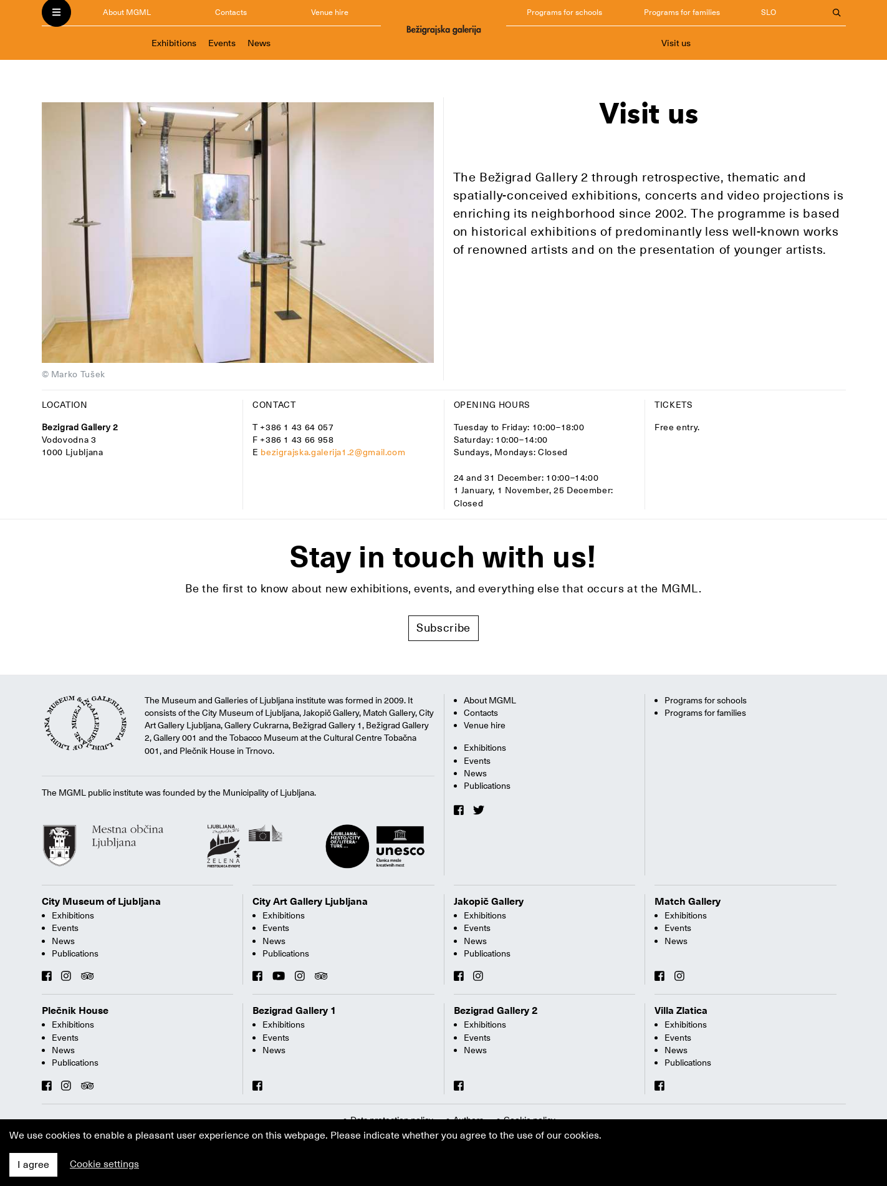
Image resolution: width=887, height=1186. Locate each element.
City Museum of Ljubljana (101, 901)
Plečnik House (75, 1011)
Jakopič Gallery (489, 901)
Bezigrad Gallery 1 (294, 1011)
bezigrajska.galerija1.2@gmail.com (333, 452)
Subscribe (443, 627)
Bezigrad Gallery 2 (496, 1011)
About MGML (127, 12)
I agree (33, 1165)
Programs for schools (564, 12)
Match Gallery (687, 901)
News (259, 43)
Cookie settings (104, 1164)
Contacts (231, 12)
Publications (487, 785)
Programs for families (682, 12)
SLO (768, 12)
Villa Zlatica (680, 1011)
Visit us (676, 43)
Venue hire (329, 12)
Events (222, 43)
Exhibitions (173, 43)
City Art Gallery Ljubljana (310, 901)
